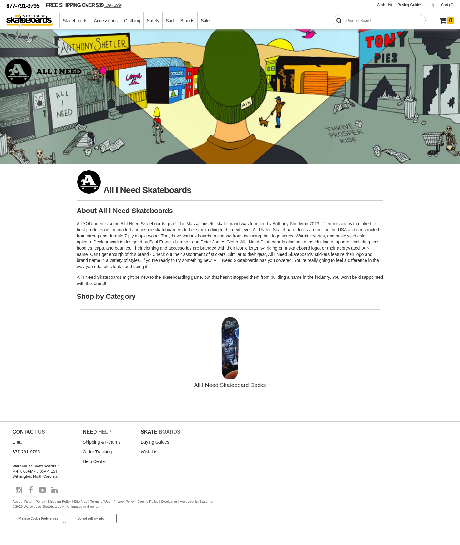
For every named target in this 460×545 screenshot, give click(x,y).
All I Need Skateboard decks (280, 229)
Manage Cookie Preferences (38, 518)
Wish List (384, 5)
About (17, 501)
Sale (205, 20)
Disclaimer (169, 501)
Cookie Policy (148, 501)
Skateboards (75, 20)
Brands (187, 20)
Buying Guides (410, 5)
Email (18, 442)
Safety (153, 20)
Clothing (132, 20)
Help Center (94, 461)
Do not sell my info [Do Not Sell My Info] (91, 518)
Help (432, 5)
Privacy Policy (123, 501)
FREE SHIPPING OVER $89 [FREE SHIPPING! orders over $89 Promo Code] (83, 5)
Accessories (106, 20)
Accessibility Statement (197, 501)
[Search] (380, 20)
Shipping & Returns (102, 442)
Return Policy (34, 501)
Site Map (80, 501)
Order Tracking (97, 451)
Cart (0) (447, 5)
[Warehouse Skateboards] (33, 21)
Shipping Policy (59, 501)
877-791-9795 (22, 6)
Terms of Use (100, 501)
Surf (170, 20)
